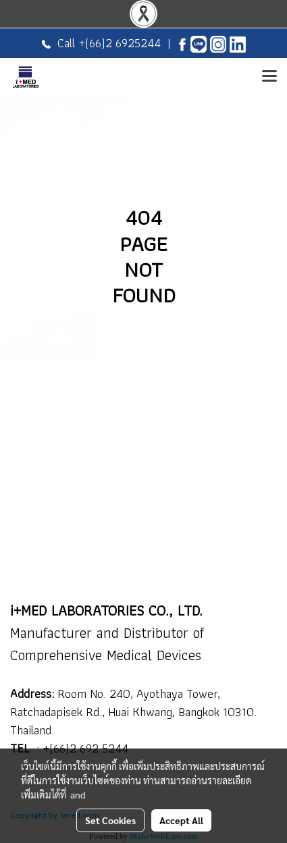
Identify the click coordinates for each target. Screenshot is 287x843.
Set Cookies (110, 820)
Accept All (181, 820)
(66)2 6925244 (123, 43)
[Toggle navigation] (269, 77)
